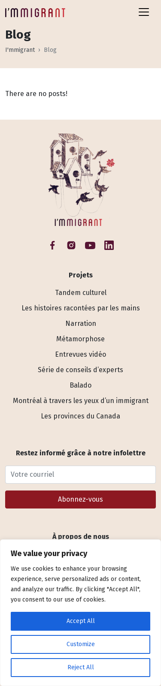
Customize (81, 644)
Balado (80, 385)
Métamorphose (80, 339)
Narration (80, 323)
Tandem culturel (80, 293)
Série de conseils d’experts (80, 370)
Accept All (81, 621)
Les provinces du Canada (80, 416)
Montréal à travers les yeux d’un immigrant (81, 401)
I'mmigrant (20, 50)
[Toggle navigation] (144, 12)
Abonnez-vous (80, 499)
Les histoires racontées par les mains (80, 308)
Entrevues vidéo (80, 354)
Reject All (80, 667)
